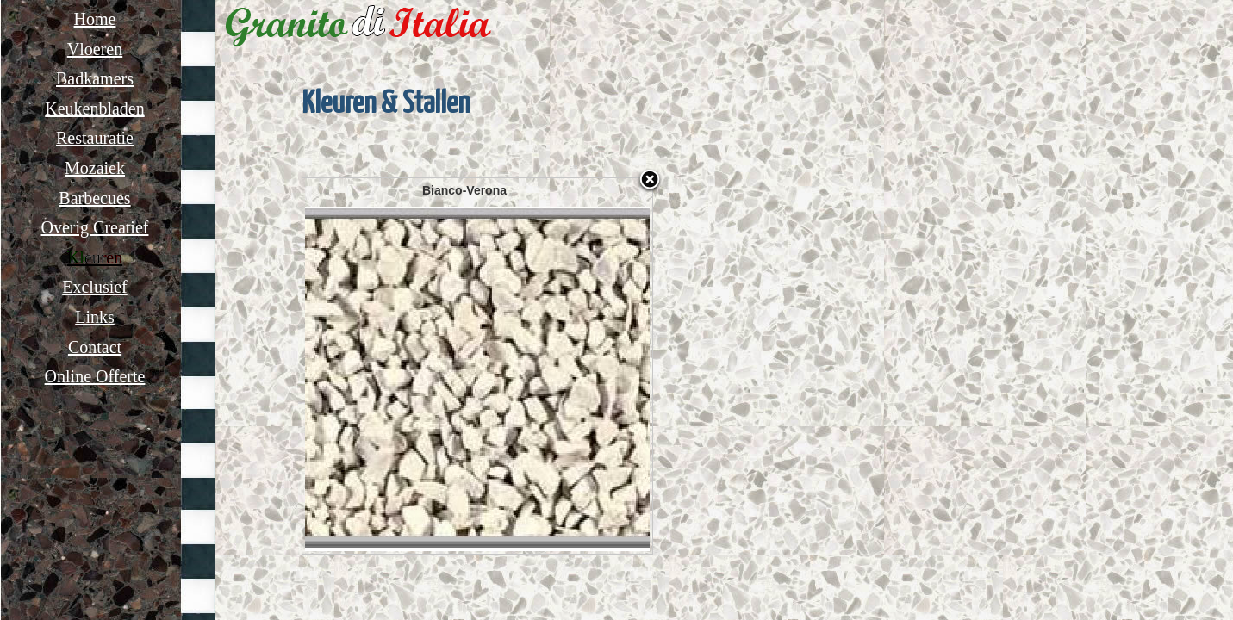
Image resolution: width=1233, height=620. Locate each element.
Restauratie (95, 137)
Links (95, 316)
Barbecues (94, 198)
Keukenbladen (95, 108)
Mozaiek (95, 167)
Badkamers (95, 78)
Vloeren (94, 49)
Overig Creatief (95, 227)
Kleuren (94, 257)
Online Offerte (95, 376)
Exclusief (95, 286)
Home (95, 18)
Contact (94, 347)
